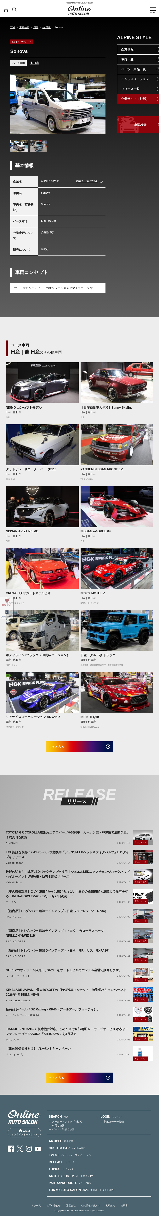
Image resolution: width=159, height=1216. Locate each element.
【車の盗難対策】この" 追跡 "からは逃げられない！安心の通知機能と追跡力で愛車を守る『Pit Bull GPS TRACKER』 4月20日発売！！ (67, 897)
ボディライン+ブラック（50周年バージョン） (38, 655)
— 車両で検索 (57, 1132)
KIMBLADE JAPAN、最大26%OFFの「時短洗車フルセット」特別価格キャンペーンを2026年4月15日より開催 (66, 995)
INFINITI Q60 (90, 717)
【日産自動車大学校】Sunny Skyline (107, 407)
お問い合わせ (53, 1212)
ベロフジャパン (15, 1057)
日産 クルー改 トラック (98, 655)
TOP (12, 27)
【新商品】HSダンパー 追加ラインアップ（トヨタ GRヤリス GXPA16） (58, 953)
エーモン (11, 905)
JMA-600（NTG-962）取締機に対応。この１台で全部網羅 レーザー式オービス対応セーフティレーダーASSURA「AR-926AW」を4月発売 (67, 1035)
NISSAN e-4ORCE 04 (96, 531)
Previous (17, 106)
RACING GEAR (16, 920)
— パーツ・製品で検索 (62, 1136)
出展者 (124, 1212)
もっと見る (62, 748)
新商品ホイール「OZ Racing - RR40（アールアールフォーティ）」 (53, 1012)
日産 (35, 27)
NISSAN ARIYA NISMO (22, 531)
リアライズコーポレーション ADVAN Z (33, 717)
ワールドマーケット (18, 979)
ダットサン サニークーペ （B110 (31, 469)
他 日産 (46, 27)
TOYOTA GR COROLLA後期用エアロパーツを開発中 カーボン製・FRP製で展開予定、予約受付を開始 (68, 838)
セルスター (12, 1043)
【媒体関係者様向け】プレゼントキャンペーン (38, 1052)
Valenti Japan (14, 866)
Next (99, 106)
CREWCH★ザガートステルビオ (28, 593)
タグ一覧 (36, 1212)
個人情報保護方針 (90, 1212)
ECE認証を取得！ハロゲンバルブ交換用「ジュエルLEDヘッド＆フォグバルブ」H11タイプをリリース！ (67, 858)
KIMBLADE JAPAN (18, 1003)
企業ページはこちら (87, 181)
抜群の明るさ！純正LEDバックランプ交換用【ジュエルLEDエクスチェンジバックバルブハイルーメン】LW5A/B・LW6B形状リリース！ (67, 877)
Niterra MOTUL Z (93, 593)
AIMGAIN (12, 846)
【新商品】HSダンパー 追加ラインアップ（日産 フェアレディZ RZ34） (57, 914)
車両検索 (24, 27)
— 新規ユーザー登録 (112, 1128)
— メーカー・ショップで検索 (65, 1128)
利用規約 (110, 1212)
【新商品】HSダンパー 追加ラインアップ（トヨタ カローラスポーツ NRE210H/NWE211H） (56, 936)
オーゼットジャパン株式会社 (23, 1018)
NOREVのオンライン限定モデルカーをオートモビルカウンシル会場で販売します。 (64, 973)
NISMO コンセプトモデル (24, 407)
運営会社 (71, 1212)
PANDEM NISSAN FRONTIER (102, 469)
